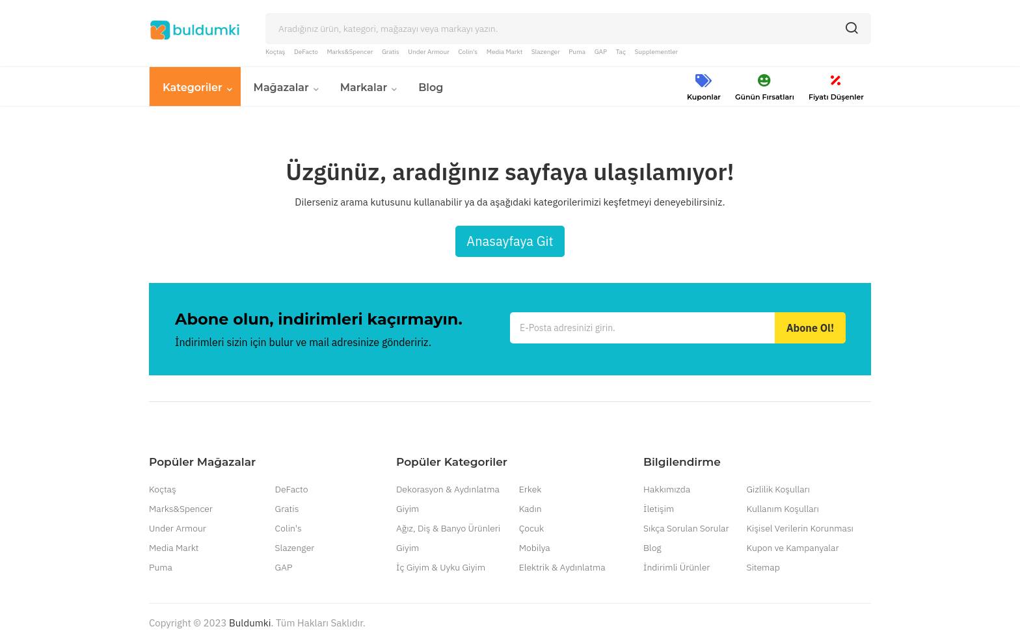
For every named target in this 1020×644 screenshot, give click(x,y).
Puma (577, 51)
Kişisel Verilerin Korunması (799, 529)
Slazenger (545, 51)
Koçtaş (275, 51)
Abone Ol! (810, 329)
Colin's (467, 51)
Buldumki (250, 624)
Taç (621, 51)
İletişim (658, 510)
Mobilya (534, 549)
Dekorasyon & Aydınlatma (448, 490)
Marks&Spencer (350, 51)
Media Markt (504, 51)
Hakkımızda (666, 490)
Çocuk (531, 529)
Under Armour (429, 51)
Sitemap (762, 568)
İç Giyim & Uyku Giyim (440, 568)
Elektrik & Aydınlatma (562, 568)
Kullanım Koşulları (782, 510)
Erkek (530, 490)
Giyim (407, 510)
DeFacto (306, 51)
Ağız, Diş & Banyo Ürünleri (448, 529)
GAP (601, 51)
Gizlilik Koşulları (778, 490)
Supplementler (656, 51)
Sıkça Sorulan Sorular (686, 529)
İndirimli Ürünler (676, 568)
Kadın (530, 510)
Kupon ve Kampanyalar (792, 549)
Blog (652, 549)
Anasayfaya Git (509, 242)
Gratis (390, 51)
